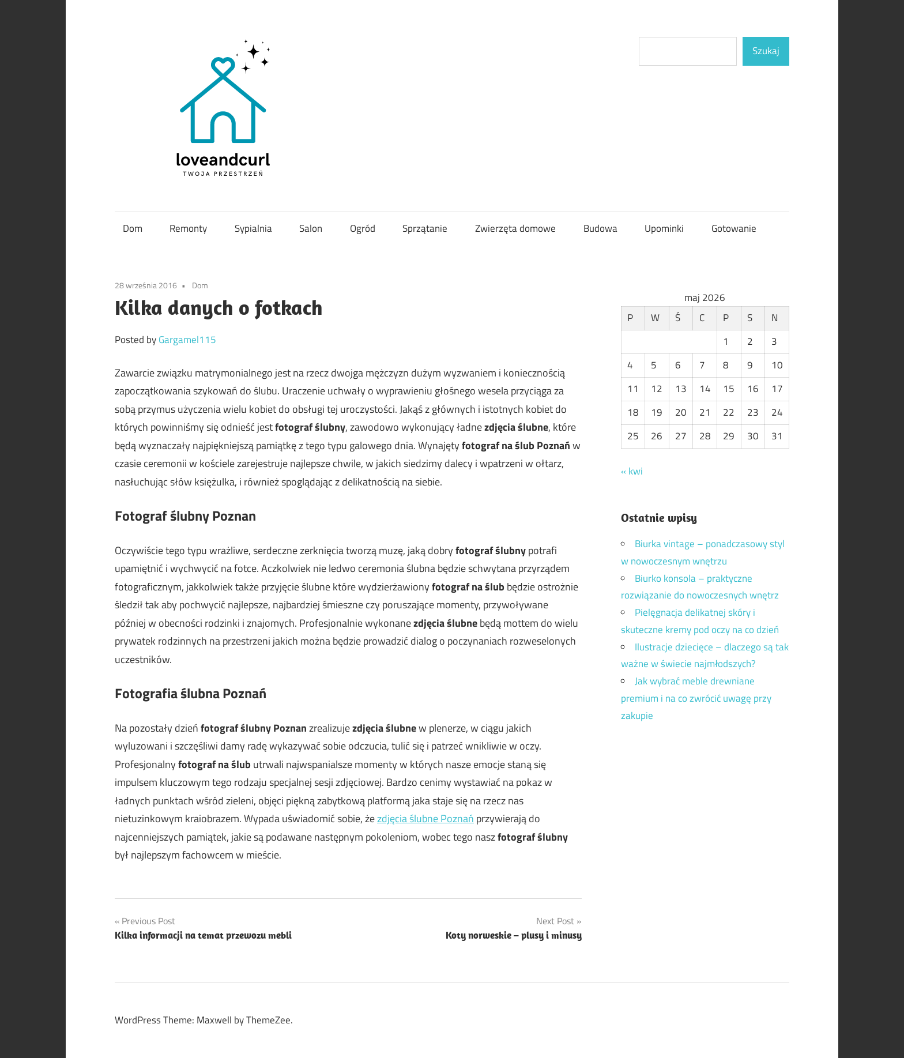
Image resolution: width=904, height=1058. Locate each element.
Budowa (600, 228)
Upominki (664, 228)
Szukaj (765, 50)
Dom (132, 228)
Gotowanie (733, 228)
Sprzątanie (424, 228)
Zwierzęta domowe (515, 228)
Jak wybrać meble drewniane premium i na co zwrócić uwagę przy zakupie (696, 698)
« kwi (632, 471)
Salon (310, 228)
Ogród (362, 228)
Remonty (188, 228)
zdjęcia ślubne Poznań (425, 818)
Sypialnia (253, 228)
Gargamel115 (187, 339)
